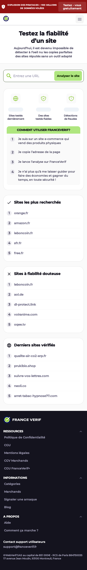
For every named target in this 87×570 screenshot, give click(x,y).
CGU (7, 445)
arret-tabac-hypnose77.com (35, 396)
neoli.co (20, 386)
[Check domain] (8, 76)
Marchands (12, 491)
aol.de (18, 294)
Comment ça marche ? (21, 530)
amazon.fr (22, 223)
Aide (7, 523)
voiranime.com (25, 314)
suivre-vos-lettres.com (31, 376)
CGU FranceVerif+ (17, 468)
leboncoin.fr (23, 233)
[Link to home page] (6, 19)
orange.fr (21, 213)
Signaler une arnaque (20, 499)
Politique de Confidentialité (24, 437)
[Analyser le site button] (68, 76)
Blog (7, 507)
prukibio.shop (25, 366)
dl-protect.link (25, 304)
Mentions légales (16, 453)
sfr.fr (17, 243)
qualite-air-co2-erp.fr (30, 356)
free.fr (18, 253)
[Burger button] (80, 19)
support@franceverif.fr (20, 547)
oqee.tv (20, 324)
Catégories (12, 484)
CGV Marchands (16, 460)
